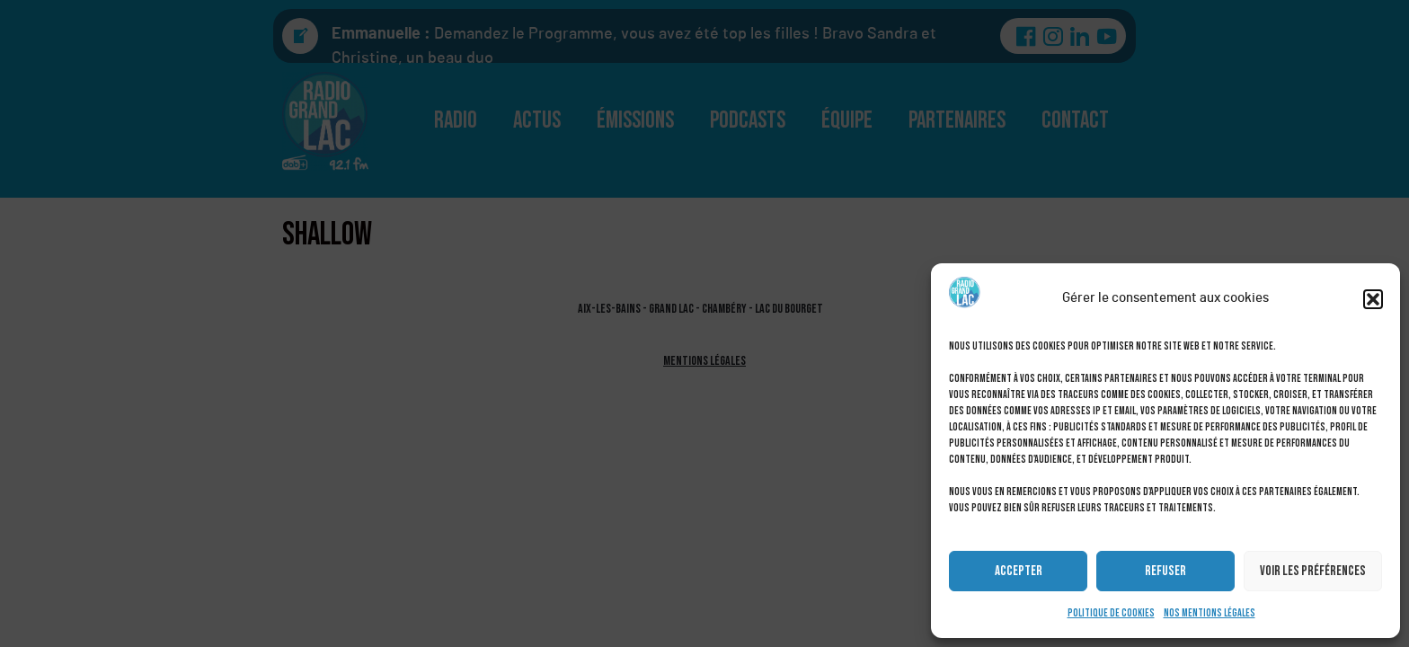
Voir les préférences (1313, 571)
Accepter (1018, 571)
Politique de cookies (1111, 613)
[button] (1373, 299)
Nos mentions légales (1209, 613)
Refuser (1165, 571)
